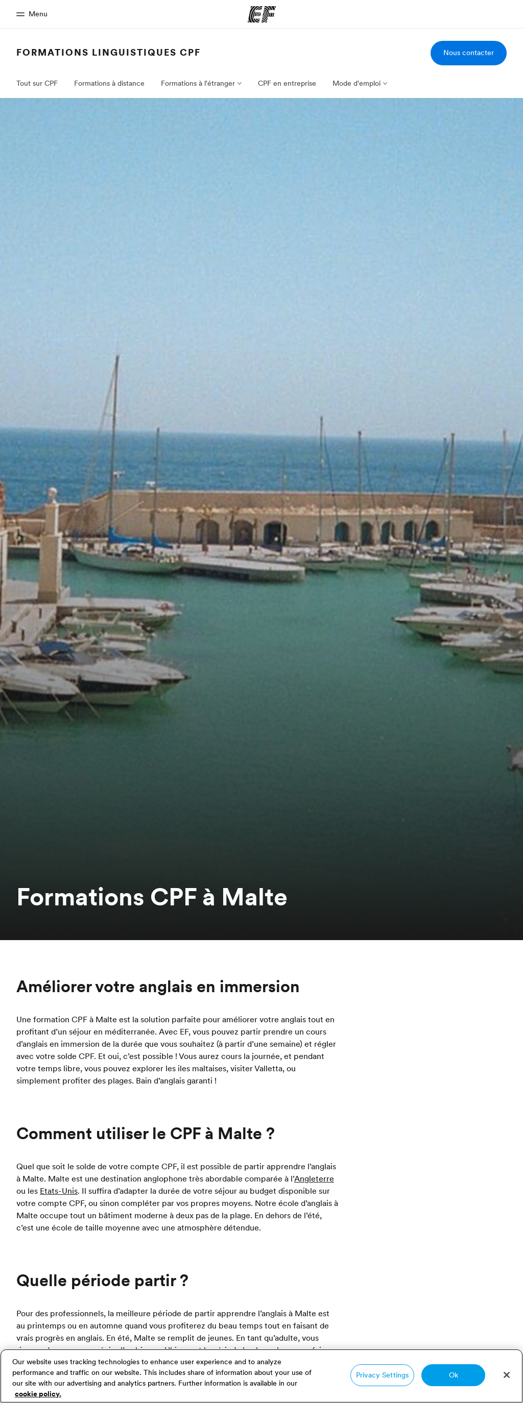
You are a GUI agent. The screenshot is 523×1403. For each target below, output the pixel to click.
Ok (453, 1375)
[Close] (506, 1375)
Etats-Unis (59, 1190)
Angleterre (314, 1178)
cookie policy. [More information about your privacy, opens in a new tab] (38, 1394)
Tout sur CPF (37, 83)
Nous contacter (468, 52)
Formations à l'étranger (198, 83)
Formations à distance (109, 83)
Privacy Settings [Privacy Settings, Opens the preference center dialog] (382, 1375)
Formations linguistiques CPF (108, 52)
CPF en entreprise (287, 83)
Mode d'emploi (356, 83)
